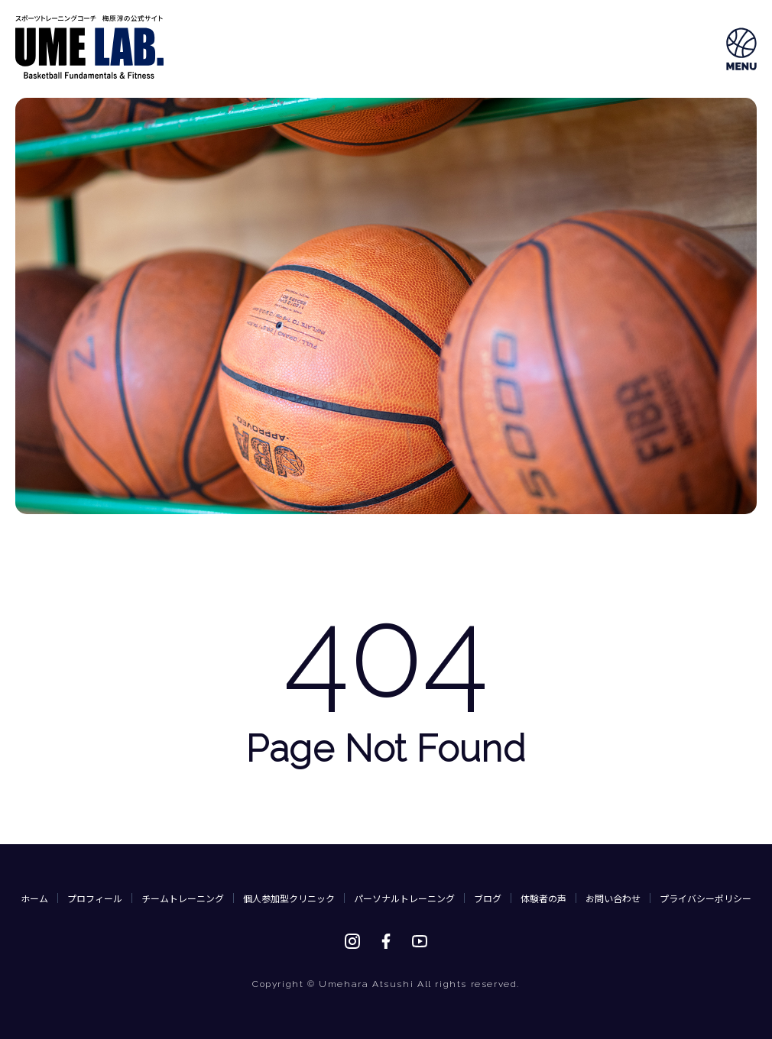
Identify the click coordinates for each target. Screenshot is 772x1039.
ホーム (34, 898)
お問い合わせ (613, 898)
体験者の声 (543, 898)
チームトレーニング (182, 898)
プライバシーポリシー (705, 898)
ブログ (487, 898)
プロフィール (94, 898)
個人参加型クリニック (289, 898)
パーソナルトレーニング (404, 898)
